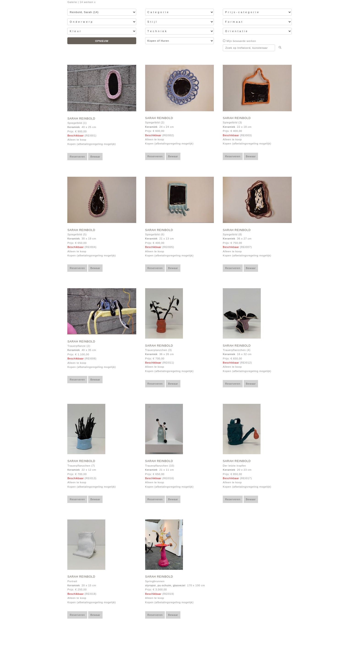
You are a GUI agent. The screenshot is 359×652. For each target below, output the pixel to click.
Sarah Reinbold (81, 118)
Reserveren (77, 156)
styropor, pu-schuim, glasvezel (165, 585)
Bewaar (95, 156)
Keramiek (73, 127)
